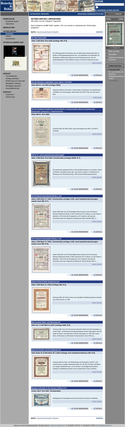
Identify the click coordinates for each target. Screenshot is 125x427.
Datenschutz (61, 425)
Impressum (53, 425)
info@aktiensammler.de (105, 425)
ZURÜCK (99, 32)
